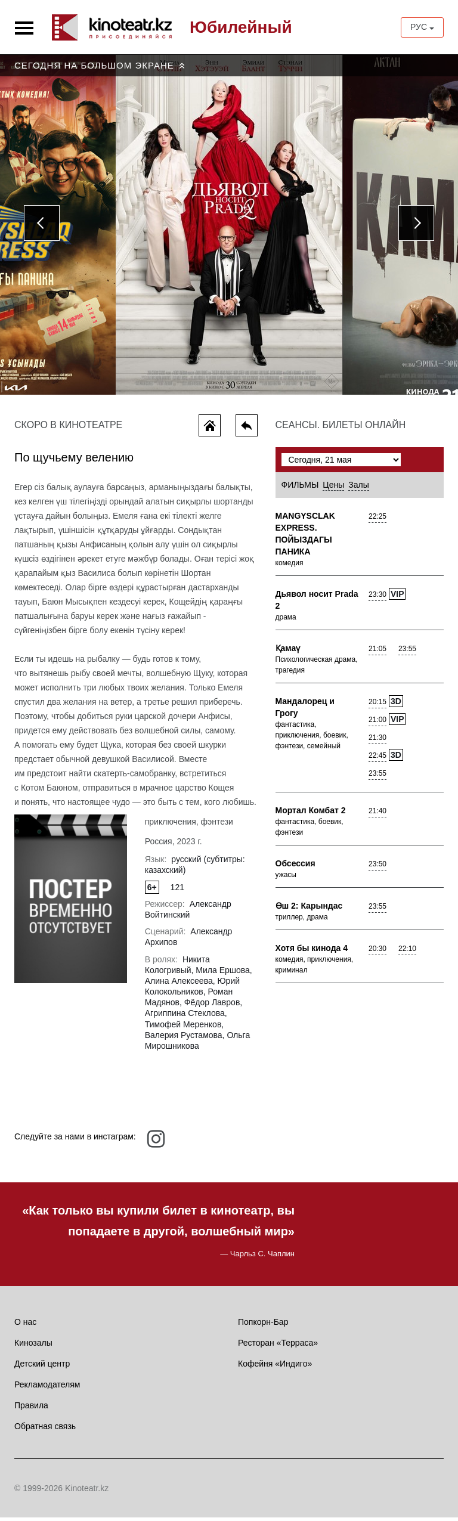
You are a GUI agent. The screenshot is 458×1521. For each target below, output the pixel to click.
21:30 (377, 742)
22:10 (407, 953)
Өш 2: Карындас (309, 910)
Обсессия (295, 867)
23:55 (407, 653)
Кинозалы (33, 1346)
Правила (31, 1409)
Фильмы (300, 489)
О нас (25, 1325)
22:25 (377, 520)
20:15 (377, 706)
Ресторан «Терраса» (278, 1346)
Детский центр (42, 1367)
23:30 (377, 598)
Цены (333, 489)
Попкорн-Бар (263, 1325)
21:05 (377, 653)
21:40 (377, 815)
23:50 (377, 868)
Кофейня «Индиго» (275, 1367)
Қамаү (288, 652)
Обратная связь (45, 1430)
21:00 (377, 724)
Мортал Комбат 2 (311, 814)
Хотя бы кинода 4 (312, 952)
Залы (358, 489)
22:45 (377, 759)
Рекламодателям (47, 1388)
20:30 (377, 953)
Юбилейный (241, 27)
